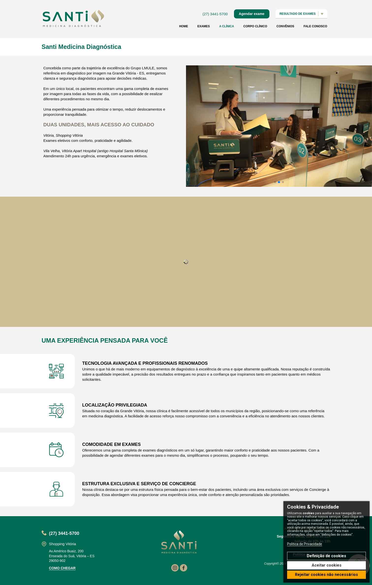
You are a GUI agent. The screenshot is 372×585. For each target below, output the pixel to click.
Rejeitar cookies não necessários (326, 574)
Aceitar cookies (326, 565)
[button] (275, 182)
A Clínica (226, 26)
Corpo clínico (255, 26)
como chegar (62, 568)
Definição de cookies (326, 556)
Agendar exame (251, 14)
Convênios (285, 26)
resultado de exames (301, 14)
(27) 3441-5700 (215, 14)
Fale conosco (315, 26)
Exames (203, 26)
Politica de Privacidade (304, 544)
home (183, 26)
